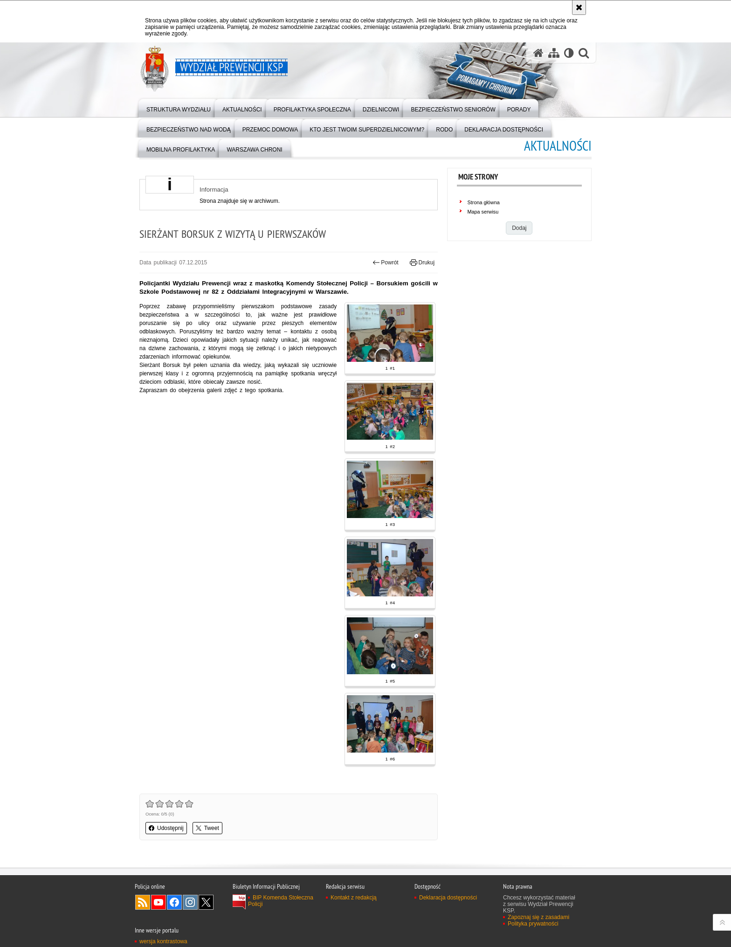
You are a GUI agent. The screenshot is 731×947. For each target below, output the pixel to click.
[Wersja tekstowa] (569, 53)
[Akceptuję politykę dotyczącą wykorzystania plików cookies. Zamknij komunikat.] (579, 7)
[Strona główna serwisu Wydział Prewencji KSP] (538, 53)
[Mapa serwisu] (553, 53)
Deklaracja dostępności (448, 897)
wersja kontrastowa (163, 941)
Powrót (385, 262)
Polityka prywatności (533, 923)
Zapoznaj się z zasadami (538, 917)
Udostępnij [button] (166, 828)
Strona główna (484, 202)
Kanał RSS (142, 902)
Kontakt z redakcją (354, 897)
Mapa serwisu (483, 211)
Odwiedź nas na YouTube (158, 902)
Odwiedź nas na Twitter (206, 902)
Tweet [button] (207, 828)
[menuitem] (178, 107)
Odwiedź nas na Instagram (190, 902)
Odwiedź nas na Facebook (174, 902)
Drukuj (422, 262)
